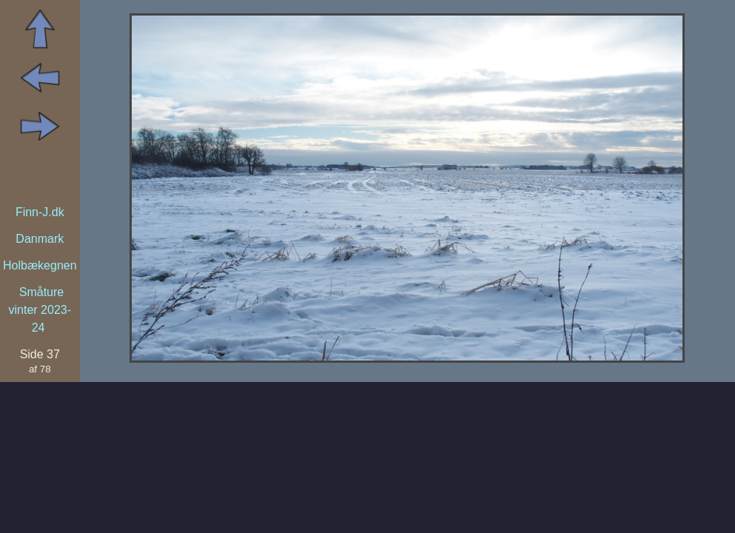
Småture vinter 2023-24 (40, 310)
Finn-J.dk (40, 212)
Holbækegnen (40, 265)
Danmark (40, 238)
